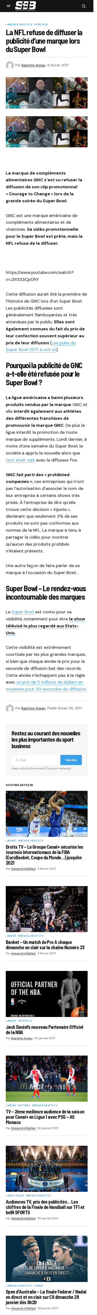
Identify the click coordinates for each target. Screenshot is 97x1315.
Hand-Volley (15, 1196)
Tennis (38, 1286)
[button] (9, 6)
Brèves (11, 1106)
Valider (71, 760)
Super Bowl (23, 612)
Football (24, 1106)
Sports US (41, 25)
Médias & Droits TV (19, 25)
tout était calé (20, 460)
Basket (11, 841)
